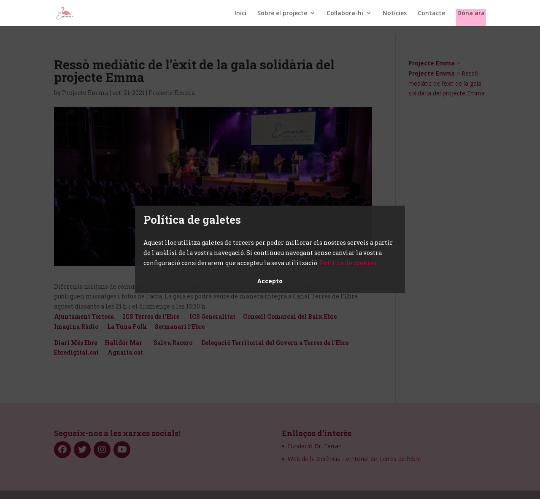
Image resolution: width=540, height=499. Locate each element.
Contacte (431, 13)
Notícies (395, 13)
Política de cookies (348, 263)
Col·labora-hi (345, 13)
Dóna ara (471, 13)
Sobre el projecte (282, 13)
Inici (240, 13)
